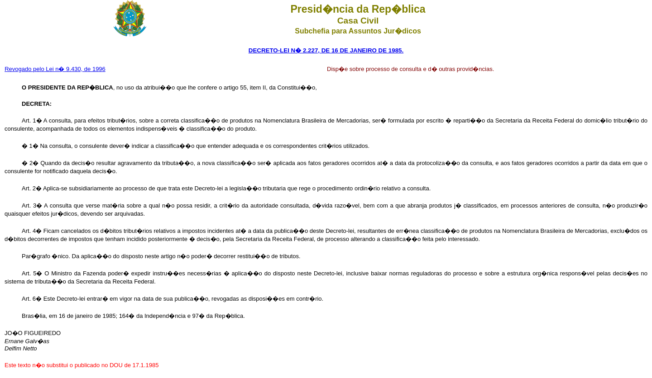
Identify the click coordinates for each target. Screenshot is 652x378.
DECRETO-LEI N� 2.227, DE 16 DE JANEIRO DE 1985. (326, 50)
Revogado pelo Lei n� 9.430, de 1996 (55, 69)
